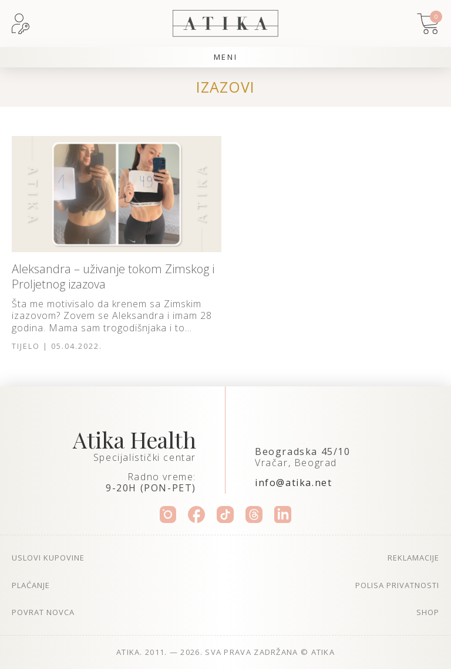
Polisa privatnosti (397, 585)
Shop (427, 612)
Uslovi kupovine (48, 557)
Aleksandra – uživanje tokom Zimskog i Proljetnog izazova (113, 276)
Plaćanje (31, 585)
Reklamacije (413, 557)
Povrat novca (43, 612)
